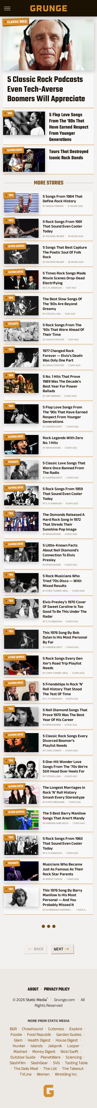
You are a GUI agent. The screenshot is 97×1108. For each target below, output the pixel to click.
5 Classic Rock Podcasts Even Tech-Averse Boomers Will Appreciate (46, 88)
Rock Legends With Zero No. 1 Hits (63, 440)
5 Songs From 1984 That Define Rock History (63, 198)
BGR (13, 1029)
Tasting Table (76, 1063)
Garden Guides (68, 1035)
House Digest (67, 1040)
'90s (10, 220)
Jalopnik (55, 1046)
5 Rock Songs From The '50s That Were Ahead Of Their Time (63, 330)
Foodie (16, 1035)
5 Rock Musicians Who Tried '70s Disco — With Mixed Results (62, 581)
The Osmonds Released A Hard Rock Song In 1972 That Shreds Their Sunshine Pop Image (64, 521)
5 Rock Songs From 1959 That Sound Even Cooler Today (63, 493)
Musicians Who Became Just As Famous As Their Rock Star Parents (63, 869)
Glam (18, 1040)
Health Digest (39, 1040)
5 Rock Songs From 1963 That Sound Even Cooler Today (63, 843)
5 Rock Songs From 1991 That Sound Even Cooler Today (62, 226)
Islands (37, 1046)
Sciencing (74, 1057)
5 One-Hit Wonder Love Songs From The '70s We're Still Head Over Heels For (65, 766)
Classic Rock (17, 21)
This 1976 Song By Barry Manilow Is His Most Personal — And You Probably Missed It (62, 897)
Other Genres (16, 246)
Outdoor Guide (22, 1057)
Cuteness (56, 1029)
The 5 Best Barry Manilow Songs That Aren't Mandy (64, 815)
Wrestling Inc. (66, 1074)
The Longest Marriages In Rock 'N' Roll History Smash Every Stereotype (64, 792)
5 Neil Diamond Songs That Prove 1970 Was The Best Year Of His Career (65, 715)
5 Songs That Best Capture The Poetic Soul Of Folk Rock (65, 252)
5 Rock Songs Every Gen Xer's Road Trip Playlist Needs (63, 663)
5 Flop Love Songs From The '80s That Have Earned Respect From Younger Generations (68, 127)
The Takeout (73, 1069)
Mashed (20, 1052)
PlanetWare (51, 1057)
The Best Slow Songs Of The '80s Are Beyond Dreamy (62, 304)
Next (58, 948)
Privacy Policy (57, 989)
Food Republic (39, 1035)
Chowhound (32, 1029)
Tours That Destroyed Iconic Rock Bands (68, 154)
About (33, 989)
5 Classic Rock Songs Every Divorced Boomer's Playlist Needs (65, 741)
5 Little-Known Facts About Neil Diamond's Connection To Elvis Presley (61, 552)
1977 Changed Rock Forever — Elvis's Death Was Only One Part (63, 355)
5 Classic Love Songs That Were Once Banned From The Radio (64, 468)
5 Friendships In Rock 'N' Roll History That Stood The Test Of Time (63, 689)
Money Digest (43, 1052)
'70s (10, 349)
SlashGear (39, 1063)
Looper (73, 1046)
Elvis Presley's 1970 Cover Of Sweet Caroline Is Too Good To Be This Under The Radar (65, 609)
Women (43, 1074)
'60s (10, 837)
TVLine (26, 1074)
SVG (56, 1063)
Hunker (19, 1046)
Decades (13, 323)
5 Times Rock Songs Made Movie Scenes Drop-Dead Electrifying (64, 278)
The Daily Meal (26, 1069)
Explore (75, 1029)
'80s (9, 113)
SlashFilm (18, 1063)
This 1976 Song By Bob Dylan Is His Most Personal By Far (65, 637)
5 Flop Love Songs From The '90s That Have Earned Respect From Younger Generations (65, 414)
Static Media (36, 999)
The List (50, 1069)
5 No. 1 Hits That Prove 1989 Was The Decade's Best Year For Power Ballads (62, 383)
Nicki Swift (69, 1052)
